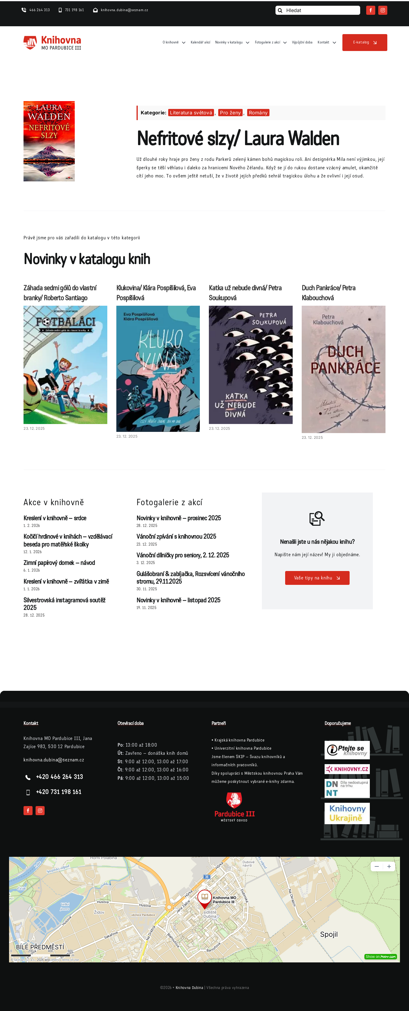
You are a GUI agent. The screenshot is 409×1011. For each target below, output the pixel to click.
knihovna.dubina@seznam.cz (54, 760)
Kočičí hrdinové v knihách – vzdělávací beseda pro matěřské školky (68, 540)
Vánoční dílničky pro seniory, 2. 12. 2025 (183, 555)
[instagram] (382, 10)
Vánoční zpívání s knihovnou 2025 (176, 537)
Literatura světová (191, 113)
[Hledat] (317, 10)
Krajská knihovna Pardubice (240, 740)
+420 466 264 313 (59, 777)
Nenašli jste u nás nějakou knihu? (317, 542)
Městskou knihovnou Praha (269, 773)
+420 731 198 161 (58, 792)
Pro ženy (230, 113)
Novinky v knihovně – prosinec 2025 (179, 518)
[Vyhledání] (280, 10)
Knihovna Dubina (189, 987)
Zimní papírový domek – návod (59, 563)
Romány (258, 113)
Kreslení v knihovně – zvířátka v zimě (66, 581)
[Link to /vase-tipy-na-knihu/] (317, 518)
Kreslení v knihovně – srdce (55, 518)
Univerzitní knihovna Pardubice (243, 748)
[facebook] (370, 10)
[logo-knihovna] (52, 37)
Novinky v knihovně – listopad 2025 (179, 600)
